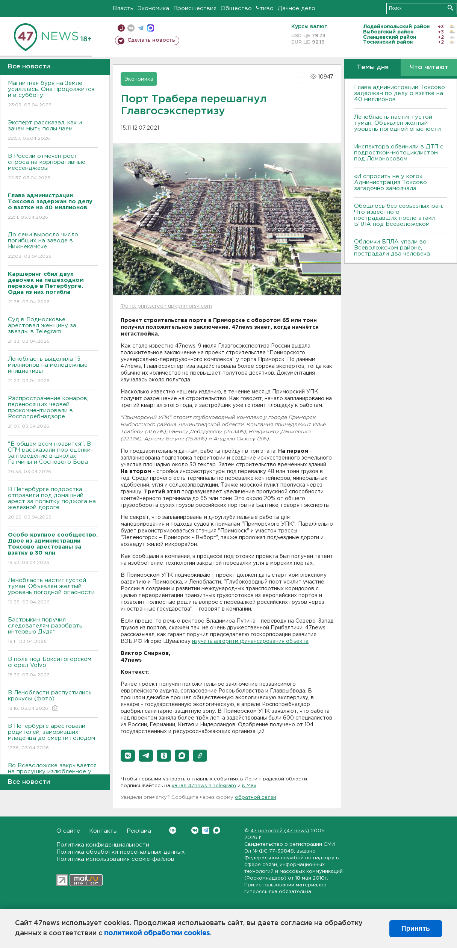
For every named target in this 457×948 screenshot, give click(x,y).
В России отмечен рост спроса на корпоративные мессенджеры (53, 167)
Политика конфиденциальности (102, 844)
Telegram (205, 830)
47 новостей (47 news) (279, 831)
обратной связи (255, 797)
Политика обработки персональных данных (120, 852)
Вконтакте (172, 830)
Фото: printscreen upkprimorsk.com (166, 306)
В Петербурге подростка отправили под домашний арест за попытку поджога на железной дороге (53, 503)
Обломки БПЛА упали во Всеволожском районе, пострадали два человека (392, 247)
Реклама (139, 831)
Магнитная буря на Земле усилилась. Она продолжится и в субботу (53, 94)
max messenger (150, 28)
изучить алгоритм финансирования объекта (250, 641)
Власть (123, 8)
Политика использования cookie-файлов (115, 859)
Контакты (103, 831)
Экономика (153, 8)
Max (216, 830)
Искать (450, 8)
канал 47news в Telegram (204, 786)
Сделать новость (151, 40)
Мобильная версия (121, 28)
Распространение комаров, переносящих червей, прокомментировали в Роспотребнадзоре (53, 412)
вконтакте (131, 28)
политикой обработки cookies (157, 933)
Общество (236, 8)
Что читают (429, 67)
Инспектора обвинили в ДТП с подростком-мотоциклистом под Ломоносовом (398, 152)
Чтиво (265, 8)
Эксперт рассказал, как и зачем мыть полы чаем (53, 131)
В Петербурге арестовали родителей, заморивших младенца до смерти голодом (53, 737)
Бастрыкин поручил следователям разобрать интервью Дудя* (53, 631)
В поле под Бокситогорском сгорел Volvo (53, 667)
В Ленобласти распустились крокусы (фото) (53, 701)
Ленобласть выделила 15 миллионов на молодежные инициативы (53, 370)
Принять (415, 928)
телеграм (140, 28)
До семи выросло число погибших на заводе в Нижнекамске (53, 246)
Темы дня (373, 67)
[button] (128, 756)
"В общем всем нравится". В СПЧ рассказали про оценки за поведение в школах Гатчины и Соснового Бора (53, 458)
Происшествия (194, 8)
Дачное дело (296, 8)
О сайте (68, 831)
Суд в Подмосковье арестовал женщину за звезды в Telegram (53, 331)
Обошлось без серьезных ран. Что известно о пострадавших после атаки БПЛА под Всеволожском (398, 215)
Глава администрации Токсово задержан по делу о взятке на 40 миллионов (399, 93)
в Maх (249, 786)
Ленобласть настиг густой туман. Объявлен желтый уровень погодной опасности (53, 591)
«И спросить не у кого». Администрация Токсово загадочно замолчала (390, 182)
